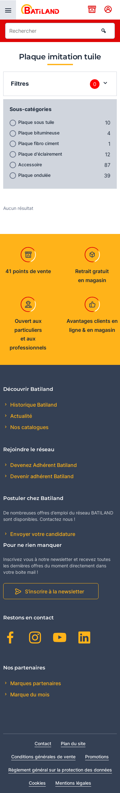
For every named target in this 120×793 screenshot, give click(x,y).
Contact (43, 743)
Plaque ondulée (34, 175)
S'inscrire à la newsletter (54, 591)
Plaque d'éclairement (40, 154)
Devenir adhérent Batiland (41, 476)
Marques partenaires (35, 683)
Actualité (20, 416)
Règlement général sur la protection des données (60, 769)
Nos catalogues (29, 427)
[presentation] (8, 10)
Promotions (97, 756)
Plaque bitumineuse (39, 132)
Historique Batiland (33, 404)
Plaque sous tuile (36, 122)
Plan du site (73, 743)
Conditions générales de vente (43, 756)
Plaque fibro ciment (38, 143)
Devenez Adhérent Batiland (43, 465)
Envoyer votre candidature (42, 534)
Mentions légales (73, 783)
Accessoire (30, 164)
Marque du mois (29, 694)
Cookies (37, 783)
